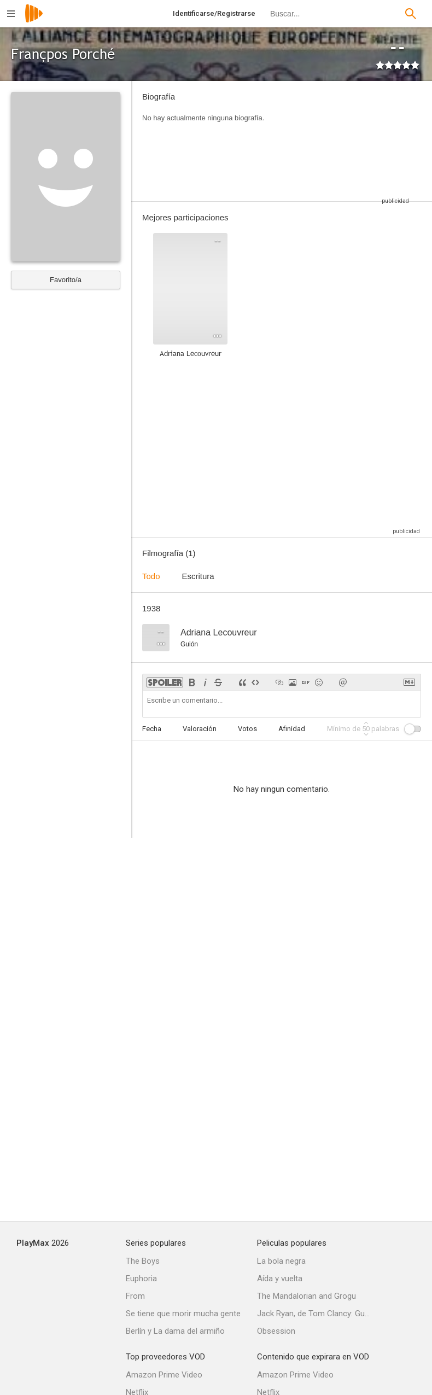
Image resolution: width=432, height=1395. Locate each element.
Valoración (200, 729)
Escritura (198, 576)
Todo (151, 576)
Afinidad (291, 729)
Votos (247, 729)
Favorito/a (65, 280)
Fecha (151, 729)
